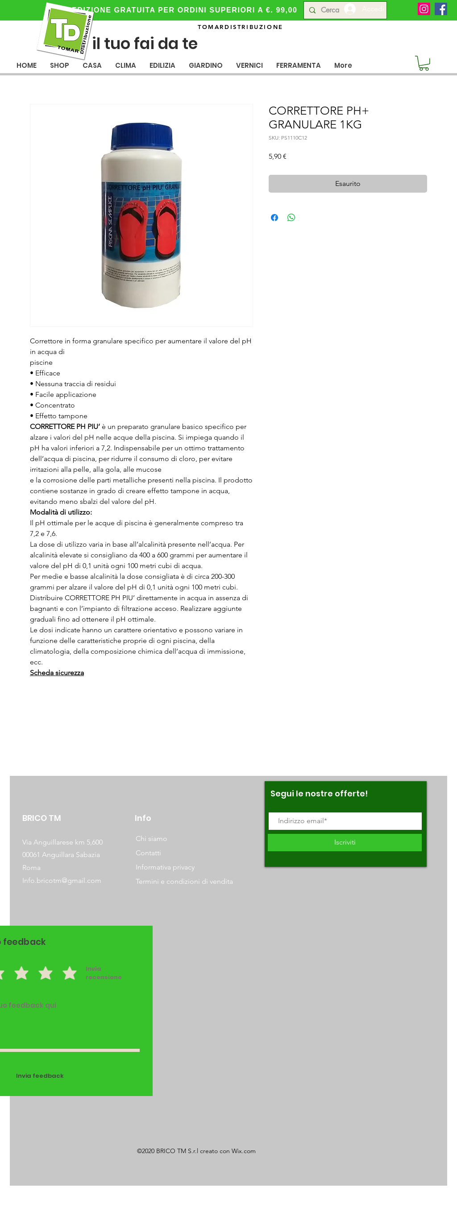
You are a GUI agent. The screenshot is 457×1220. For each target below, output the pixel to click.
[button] (92, 65)
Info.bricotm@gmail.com (61, 880)
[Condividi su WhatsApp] (291, 217)
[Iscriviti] (345, 842)
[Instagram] (424, 9)
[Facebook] (441, 9)
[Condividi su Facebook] (274, 217)
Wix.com (244, 1151)
